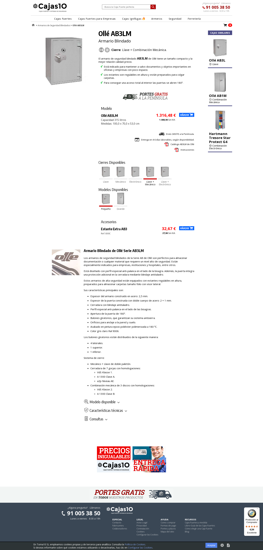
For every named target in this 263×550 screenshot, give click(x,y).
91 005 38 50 (218, 7)
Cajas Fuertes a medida (196, 522)
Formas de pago (168, 525)
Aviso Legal (142, 522)
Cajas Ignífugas (133, 18)
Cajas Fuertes (63, 18)
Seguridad (175, 18)
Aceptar (211, 545)
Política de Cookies (135, 544)
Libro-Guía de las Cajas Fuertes (200, 525)
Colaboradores (119, 528)
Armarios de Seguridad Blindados (54, 25)
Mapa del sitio (167, 531)
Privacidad (142, 525)
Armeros (156, 18)
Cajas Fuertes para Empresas (97, 18)
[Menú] (258, 509)
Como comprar (168, 522)
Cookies (140, 531)
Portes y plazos (168, 528)
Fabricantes (118, 525)
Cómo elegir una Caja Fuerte (198, 528)
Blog (187, 531)
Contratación (143, 528)
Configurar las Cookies (147, 534)
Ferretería (194, 18)
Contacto (116, 522)
